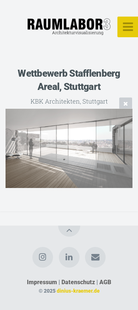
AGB (105, 282)
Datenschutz (78, 282)
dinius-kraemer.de (78, 291)
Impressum (42, 282)
